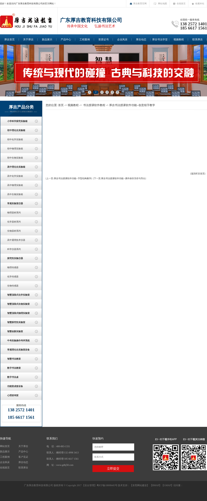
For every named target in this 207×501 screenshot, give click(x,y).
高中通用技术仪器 (16, 240)
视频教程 (179, 39)
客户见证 (23, 457)
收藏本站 (199, 3)
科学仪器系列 (14, 249)
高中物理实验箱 (15, 185)
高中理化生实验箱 (16, 167)
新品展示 (47, 39)
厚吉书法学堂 (160, 39)
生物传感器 (12, 285)
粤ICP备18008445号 (107, 485)
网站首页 (5, 446)
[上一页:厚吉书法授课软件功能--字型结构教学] (69, 178)
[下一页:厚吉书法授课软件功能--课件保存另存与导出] (119, 178)
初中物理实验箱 (15, 148)
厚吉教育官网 (140, 3)
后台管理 (89, 485)
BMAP (155, 485)
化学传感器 (12, 276)
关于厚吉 (28, 39)
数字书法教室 (14, 368)
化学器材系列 (14, 221)
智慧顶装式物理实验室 (18, 313)
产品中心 (66, 39)
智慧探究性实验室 (16, 322)
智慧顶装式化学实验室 (18, 295)
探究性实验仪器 (15, 258)
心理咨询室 (12, 395)
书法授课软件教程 (94, 105)
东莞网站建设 (139, 485)
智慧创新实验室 (15, 331)
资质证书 (103, 39)
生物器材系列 (14, 231)
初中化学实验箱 (15, 139)
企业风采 (122, 39)
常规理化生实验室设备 (18, 349)
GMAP (167, 485)
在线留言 (181, 3)
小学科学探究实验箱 (17, 121)
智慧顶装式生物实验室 (18, 304)
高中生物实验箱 (15, 194)
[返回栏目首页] (197, 173)
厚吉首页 (9, 39)
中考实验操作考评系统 (18, 340)
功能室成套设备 (15, 386)
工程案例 (85, 39)
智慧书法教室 (14, 359)
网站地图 (162, 3)
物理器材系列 (14, 212)
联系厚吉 (197, 39)
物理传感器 (12, 267)
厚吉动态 (141, 39)
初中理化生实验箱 (16, 130)
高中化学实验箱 (15, 176)
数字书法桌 (12, 377)
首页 (61, 105)
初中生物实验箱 (15, 157)
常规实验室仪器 (15, 203)
